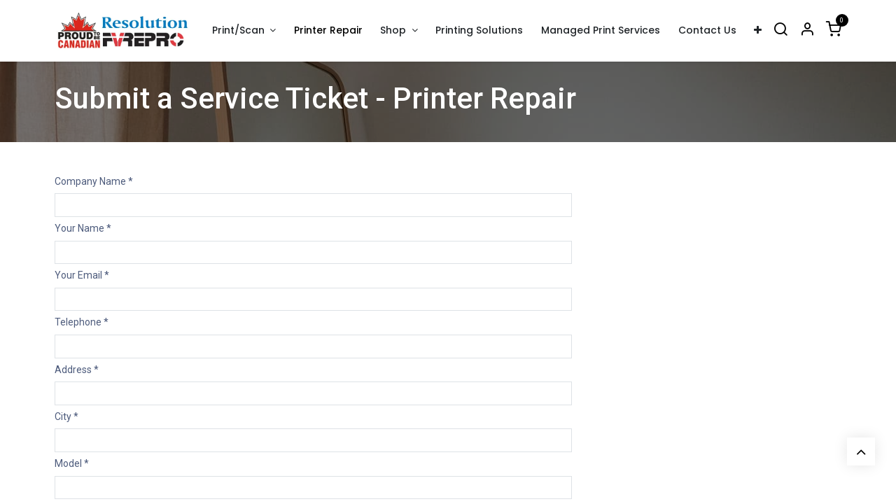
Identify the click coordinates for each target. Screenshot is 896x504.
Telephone (81, 322)
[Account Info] (807, 30)
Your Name (83, 228)
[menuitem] (328, 30)
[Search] (780, 30)
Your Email (82, 275)
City (66, 416)
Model (72, 463)
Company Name (94, 181)
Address (77, 369)
